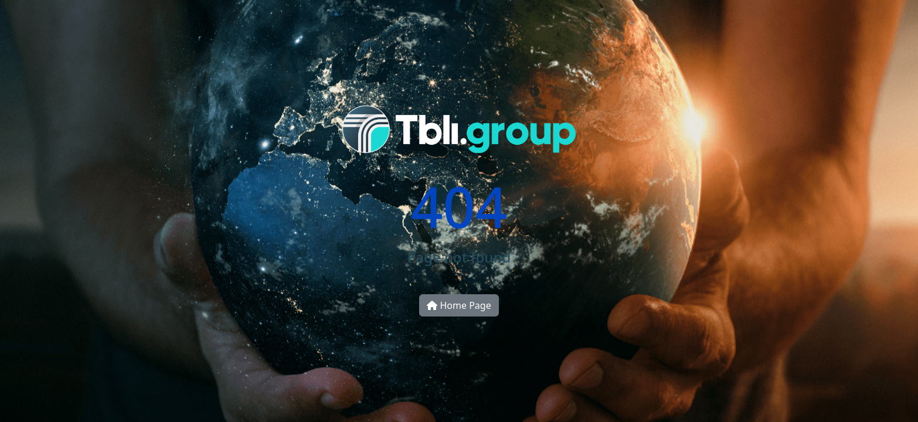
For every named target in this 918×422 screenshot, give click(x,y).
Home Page (459, 305)
